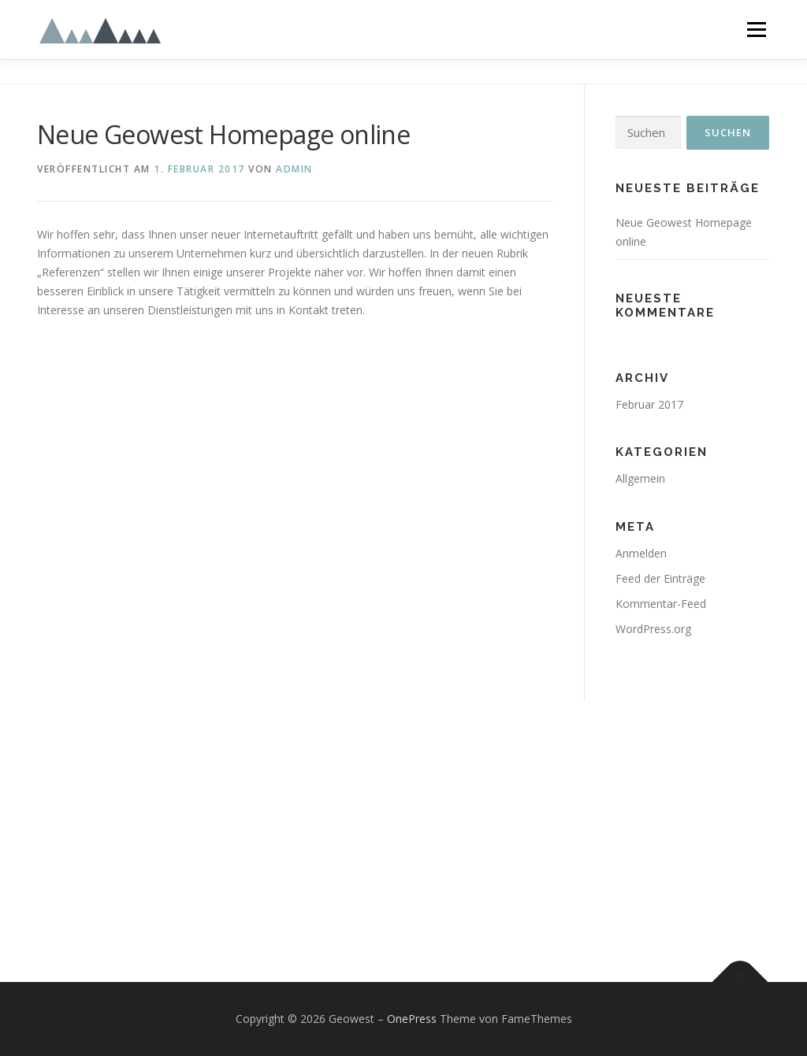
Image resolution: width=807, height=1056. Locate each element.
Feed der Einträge (660, 578)
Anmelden (641, 553)
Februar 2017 (649, 404)
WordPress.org (653, 628)
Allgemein (640, 478)
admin (294, 169)
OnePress (412, 1018)
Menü (756, 29)
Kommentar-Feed (660, 603)
